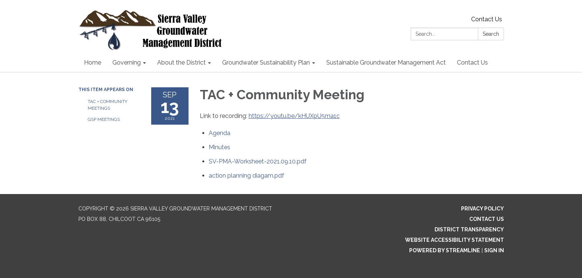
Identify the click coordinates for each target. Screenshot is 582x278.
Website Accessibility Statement (454, 240)
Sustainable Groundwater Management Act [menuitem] (386, 62)
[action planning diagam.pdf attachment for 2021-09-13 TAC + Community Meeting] (246, 175)
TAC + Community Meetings (107, 105)
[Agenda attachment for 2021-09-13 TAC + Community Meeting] (219, 133)
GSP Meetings (104, 119)
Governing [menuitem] (126, 62)
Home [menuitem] (92, 62)
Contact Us (486, 19)
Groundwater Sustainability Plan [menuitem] (266, 62)
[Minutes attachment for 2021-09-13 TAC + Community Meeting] (219, 147)
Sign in (494, 250)
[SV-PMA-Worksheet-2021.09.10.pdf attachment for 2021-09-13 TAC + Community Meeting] (257, 161)
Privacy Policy (482, 209)
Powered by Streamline (444, 250)
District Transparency (469, 229)
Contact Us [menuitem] (472, 62)
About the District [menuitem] (181, 62)
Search (491, 34)
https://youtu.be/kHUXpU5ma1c (294, 115)
